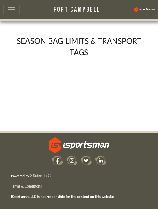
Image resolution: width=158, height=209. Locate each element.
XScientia (38, 175)
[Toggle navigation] (11, 9)
